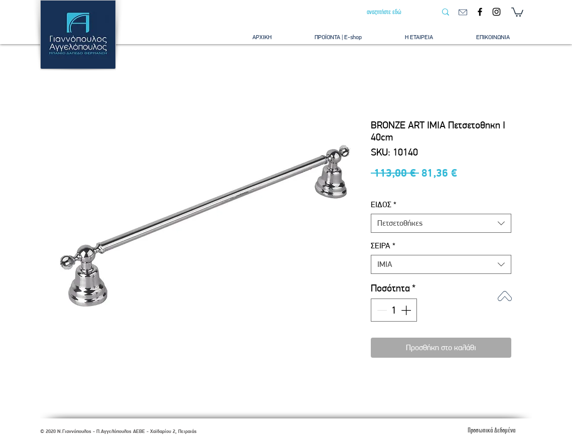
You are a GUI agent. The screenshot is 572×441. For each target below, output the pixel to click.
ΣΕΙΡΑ (383, 245)
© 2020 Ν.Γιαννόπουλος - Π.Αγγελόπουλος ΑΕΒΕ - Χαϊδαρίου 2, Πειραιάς (118, 431)
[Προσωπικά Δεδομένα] (491, 430)
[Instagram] (496, 12)
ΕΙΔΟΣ (383, 204)
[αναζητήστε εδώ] (394, 12)
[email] (463, 12)
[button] (517, 12)
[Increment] (406, 310)
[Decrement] (380, 310)
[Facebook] (480, 12)
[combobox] (441, 223)
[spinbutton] (393, 310)
